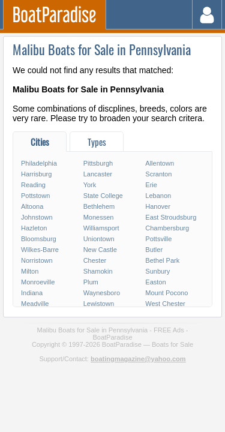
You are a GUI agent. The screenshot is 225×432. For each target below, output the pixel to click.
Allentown (159, 163)
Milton (29, 271)
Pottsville (158, 238)
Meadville (35, 303)
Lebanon (158, 195)
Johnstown (37, 217)
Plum (90, 282)
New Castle (100, 249)
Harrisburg (36, 174)
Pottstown (35, 195)
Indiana (32, 292)
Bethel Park (162, 260)
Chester (95, 260)
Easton (155, 282)
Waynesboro (101, 292)
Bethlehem (99, 206)
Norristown (37, 260)
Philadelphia (39, 163)
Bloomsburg (38, 238)
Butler (154, 249)
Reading (33, 184)
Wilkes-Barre (40, 249)
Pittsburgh (98, 163)
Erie (151, 184)
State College (103, 195)
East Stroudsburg (170, 217)
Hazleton (34, 228)
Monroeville (38, 282)
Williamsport (101, 228)
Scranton (158, 174)
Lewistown (98, 303)
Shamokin (98, 271)
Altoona (32, 206)
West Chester (165, 303)
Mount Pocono (166, 292)
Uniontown (99, 238)
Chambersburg (167, 228)
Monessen (98, 217)
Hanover (157, 206)
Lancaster (97, 174)
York (90, 184)
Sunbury (157, 271)
